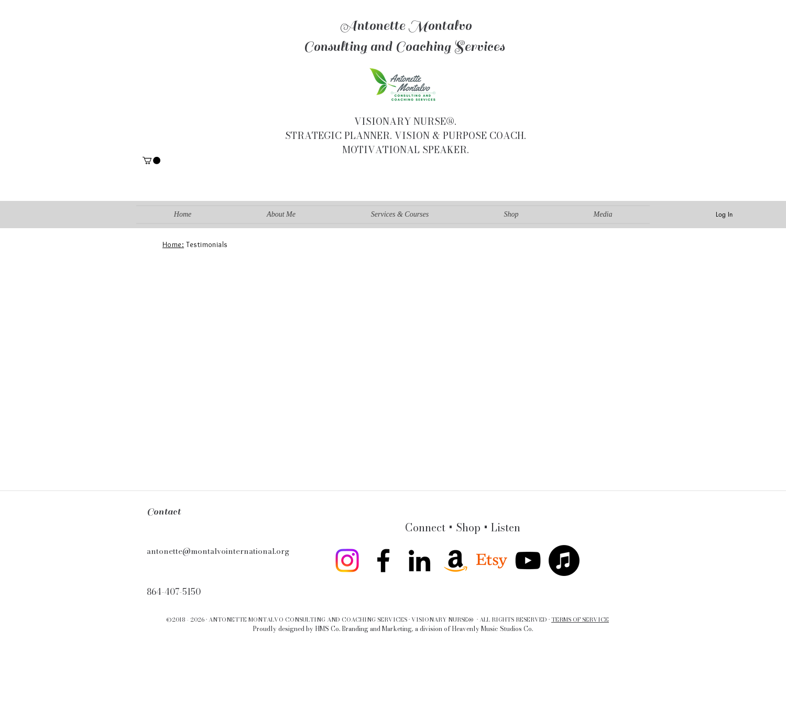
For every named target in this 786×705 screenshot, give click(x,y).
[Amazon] (455, 560)
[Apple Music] (564, 560)
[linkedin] (419, 560)
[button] (151, 160)
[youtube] (527, 560)
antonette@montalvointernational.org (218, 551)
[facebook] (383, 560)
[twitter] (491, 560)
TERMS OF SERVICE (580, 619)
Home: (173, 244)
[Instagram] (347, 560)
